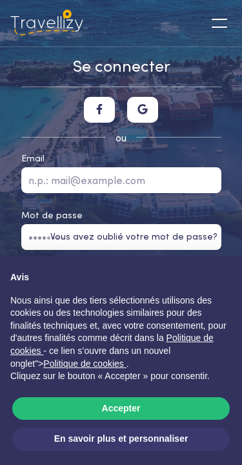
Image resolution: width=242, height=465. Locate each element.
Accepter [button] (121, 408)
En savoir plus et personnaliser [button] (121, 438)
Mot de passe (52, 215)
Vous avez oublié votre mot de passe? (133, 236)
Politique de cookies (84, 363)
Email (33, 158)
